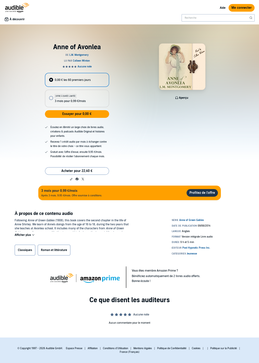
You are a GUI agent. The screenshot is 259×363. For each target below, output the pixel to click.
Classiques (25, 251)
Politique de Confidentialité (172, 348)
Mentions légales (142, 348)
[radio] (77, 80)
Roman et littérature (54, 251)
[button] (71, 179)
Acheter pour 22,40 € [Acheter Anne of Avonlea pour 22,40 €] (76, 171)
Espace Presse (74, 348)
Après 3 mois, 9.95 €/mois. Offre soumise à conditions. (71, 193)
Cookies (196, 348)
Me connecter (241, 8)
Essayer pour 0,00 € (76, 114)
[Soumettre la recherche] (251, 17)
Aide (223, 8)
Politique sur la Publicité (223, 348)
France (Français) (129, 352)
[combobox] (218, 17)
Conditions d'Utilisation (115, 348)
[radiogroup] (77, 90)
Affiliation (93, 348)
